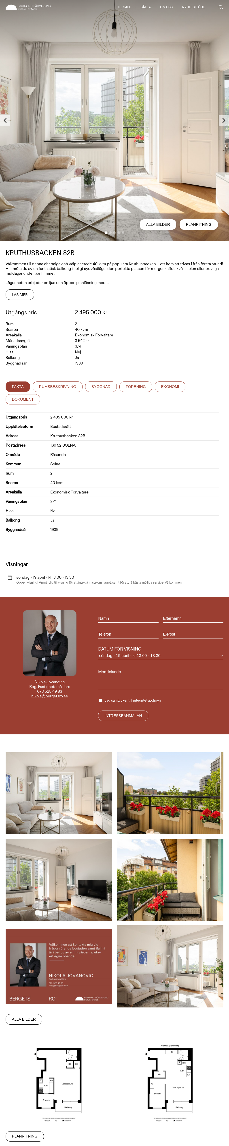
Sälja (146, 7)
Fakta (18, 387)
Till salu (123, 7)
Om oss (166, 7)
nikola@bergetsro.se (49, 696)
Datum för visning (160, 653)
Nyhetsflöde (193, 7)
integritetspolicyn (147, 700)
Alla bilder (158, 224)
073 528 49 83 (49, 691)
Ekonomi (170, 387)
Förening (136, 387)
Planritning (199, 224)
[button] (106, 232)
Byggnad (100, 387)
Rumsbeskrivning (57, 387)
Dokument (23, 399)
